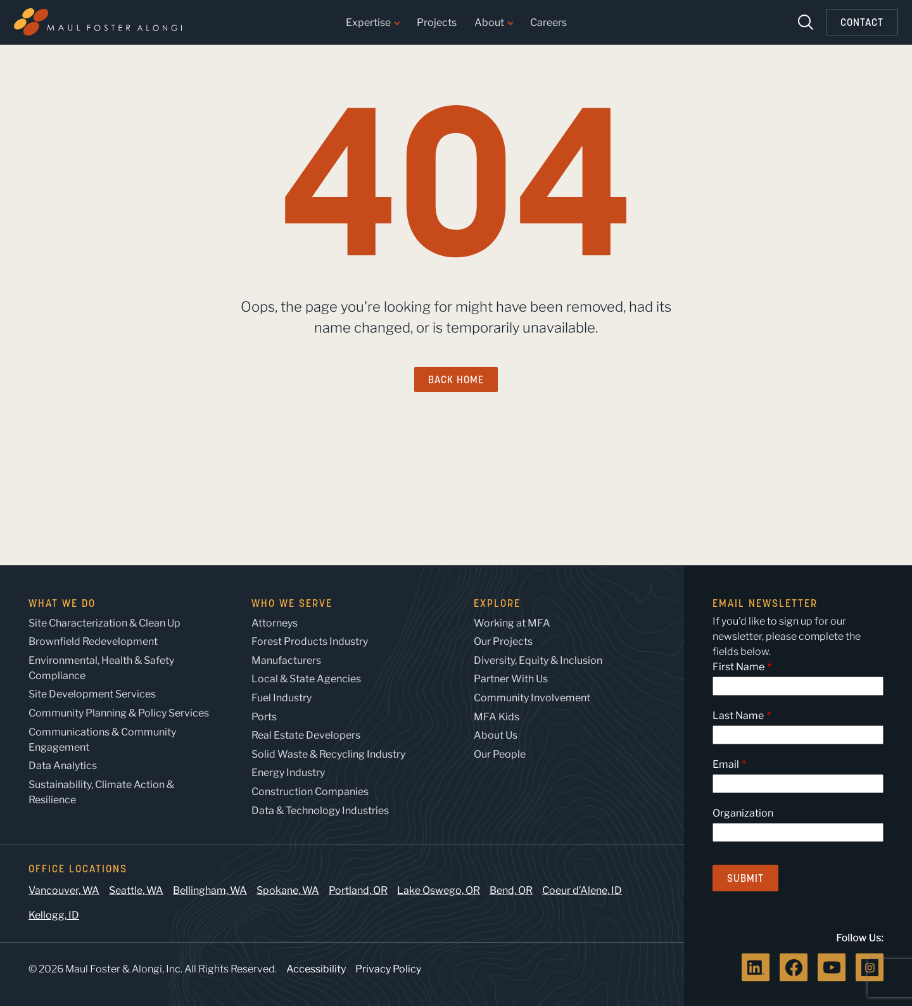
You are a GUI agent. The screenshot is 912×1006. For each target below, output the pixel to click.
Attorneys (274, 623)
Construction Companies (310, 792)
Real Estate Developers (305, 735)
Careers (548, 23)
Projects (437, 23)
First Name (738, 667)
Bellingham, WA (210, 890)
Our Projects (503, 641)
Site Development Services (92, 694)
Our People (500, 754)
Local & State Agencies (306, 679)
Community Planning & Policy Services (118, 713)
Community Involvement (532, 698)
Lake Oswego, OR (438, 890)
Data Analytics (62, 766)
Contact (862, 22)
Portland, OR (358, 890)
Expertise (372, 23)
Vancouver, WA (63, 890)
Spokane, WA (287, 890)
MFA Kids (496, 717)
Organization (742, 813)
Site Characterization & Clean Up (104, 623)
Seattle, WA (136, 890)
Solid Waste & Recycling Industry (328, 754)
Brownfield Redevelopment (93, 641)
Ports (264, 717)
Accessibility (316, 969)
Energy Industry (288, 773)
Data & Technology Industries (320, 811)
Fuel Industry (281, 698)
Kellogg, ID (53, 915)
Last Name (738, 716)
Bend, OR (511, 890)
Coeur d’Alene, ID (582, 890)
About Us (495, 735)
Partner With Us (511, 679)
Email (725, 764)
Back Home (456, 379)
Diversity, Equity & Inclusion (538, 660)
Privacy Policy (388, 969)
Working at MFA (512, 623)
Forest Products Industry (309, 641)
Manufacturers (286, 660)
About (493, 23)
